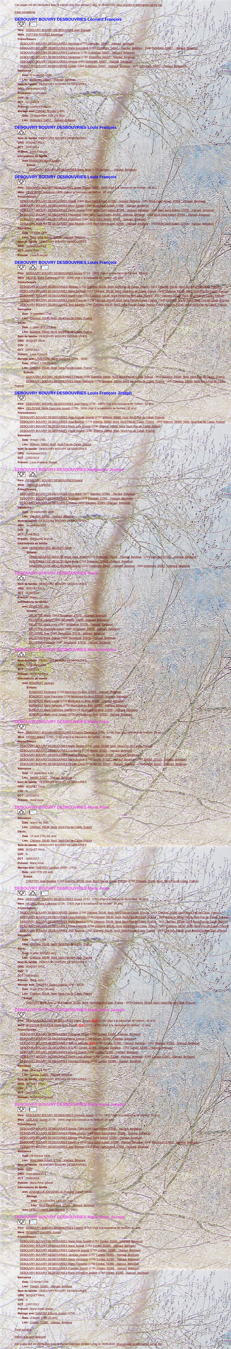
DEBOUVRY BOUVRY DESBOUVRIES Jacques (49, 286)
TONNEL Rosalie (45, 111)
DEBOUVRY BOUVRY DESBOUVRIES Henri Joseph (52, 205)
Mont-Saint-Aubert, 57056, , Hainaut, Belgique (112, 201)
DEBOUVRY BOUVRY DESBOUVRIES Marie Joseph (52, 746)
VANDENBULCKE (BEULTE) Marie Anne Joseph (58, 557)
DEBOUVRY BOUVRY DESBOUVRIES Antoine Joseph (53, 1052)
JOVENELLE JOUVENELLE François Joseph (56, 1191)
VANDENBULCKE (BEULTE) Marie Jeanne (55, 566)
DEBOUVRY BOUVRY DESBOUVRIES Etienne (48, 1137)
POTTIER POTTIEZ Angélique (44, 34)
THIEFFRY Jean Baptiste (41, 881)
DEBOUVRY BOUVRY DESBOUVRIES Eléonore (49, 1142)
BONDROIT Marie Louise (44, 701)
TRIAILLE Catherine (38, 485)
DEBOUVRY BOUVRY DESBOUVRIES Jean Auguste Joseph (57, 417)
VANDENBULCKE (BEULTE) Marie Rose (53, 561)
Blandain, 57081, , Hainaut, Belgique (112, 494)
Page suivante (23, 1329)
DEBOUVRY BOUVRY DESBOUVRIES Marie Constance (54, 48)
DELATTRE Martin (40, 615)
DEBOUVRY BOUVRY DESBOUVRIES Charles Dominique (61, 732)
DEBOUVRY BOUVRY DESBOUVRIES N (45, 1047)
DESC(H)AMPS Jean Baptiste (47, 1209)
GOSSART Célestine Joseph (43, 1232)
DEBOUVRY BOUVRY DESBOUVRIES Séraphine (50, 57)
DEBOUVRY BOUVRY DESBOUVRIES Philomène (50, 214)
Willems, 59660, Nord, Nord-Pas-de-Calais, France (133, 417)
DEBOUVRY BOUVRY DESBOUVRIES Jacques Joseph (54, 1254)
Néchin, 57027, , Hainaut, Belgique (110, 750)
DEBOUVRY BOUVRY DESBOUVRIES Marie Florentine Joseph (58, 1272)
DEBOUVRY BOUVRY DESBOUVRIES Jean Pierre (57, 403)
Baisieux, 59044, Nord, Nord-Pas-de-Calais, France (61, 331)
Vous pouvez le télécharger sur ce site (139, 5)
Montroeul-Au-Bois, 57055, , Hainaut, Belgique (92, 692)
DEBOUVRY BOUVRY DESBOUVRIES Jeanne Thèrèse (54, 755)
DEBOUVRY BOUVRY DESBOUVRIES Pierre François (53, 300)
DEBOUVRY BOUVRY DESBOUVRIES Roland (54, 480)
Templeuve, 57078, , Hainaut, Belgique (83, 615)
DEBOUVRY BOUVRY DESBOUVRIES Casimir (54, 1227)
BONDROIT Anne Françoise (46, 696)
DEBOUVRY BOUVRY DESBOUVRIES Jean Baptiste (58, 30)
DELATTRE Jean (39, 606)
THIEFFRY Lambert (47, 867)
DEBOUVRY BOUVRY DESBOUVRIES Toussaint (49, 498)
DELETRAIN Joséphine (40, 192)
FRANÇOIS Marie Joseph (44, 160)
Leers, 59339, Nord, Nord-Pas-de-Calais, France (122, 746)
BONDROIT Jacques (41, 683)
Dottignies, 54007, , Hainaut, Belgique (110, 43)
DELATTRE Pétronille (42, 642)
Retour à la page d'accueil (30, 1336)
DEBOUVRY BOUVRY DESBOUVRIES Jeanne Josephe (57, 1043)
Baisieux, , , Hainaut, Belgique (117, 169)
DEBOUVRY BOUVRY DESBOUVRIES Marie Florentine (60, 381)
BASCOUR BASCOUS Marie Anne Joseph (55, 1025)
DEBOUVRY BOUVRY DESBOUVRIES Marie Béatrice (52, 291)
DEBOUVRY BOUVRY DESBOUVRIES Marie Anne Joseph (55, 1241)
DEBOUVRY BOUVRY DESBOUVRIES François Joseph (54, 1268)
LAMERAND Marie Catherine (52, 358)
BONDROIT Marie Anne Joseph (48, 714)
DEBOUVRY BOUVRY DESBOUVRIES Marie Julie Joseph (55, 426)
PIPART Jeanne (35, 737)
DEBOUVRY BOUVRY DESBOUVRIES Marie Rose (60, 169)
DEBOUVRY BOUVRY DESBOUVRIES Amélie (48, 66)
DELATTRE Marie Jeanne (44, 638)
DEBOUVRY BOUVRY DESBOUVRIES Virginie (48, 61)
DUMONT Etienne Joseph (51, 1313)
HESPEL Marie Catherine (41, 277)
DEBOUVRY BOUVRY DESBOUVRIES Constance (50, 750)
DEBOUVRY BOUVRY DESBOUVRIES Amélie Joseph (53, 1133)
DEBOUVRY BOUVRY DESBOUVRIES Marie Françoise (54, 1263)
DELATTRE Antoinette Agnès (46, 629)
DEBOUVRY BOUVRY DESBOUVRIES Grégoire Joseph (60, 1115)
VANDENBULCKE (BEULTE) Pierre (50, 548)
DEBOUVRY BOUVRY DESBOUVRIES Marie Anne (51, 295)
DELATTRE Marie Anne (43, 624)
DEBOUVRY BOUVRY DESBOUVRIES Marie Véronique (54, 1259)
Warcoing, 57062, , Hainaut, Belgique (173, 557)
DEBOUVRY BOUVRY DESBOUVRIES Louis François (53, 917)
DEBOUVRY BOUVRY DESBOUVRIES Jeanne (48, 503)
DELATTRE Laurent (41, 620)
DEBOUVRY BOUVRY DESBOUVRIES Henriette (49, 43)
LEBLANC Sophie (37, 1119)
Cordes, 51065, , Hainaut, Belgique (119, 1034)
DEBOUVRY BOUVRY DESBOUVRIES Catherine (50, 52)
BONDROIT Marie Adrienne (45, 705)
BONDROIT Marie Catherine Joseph (51, 710)
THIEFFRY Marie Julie (39, 1002)
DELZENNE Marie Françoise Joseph (48, 408)
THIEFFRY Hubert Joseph (51, 984)
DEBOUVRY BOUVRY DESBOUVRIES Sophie (48, 1128)
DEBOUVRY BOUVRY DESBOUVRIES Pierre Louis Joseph (56, 1056)
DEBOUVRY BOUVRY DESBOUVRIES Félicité (54, 376)
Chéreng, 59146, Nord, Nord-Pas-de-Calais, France (118, 286)
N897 (29, 1169)
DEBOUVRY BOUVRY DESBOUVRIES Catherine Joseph (54, 1034)
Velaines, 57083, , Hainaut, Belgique (176, 1043)
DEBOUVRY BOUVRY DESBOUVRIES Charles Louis (52, 764)
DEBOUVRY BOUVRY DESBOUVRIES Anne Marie (51, 494)
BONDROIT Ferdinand (42, 692)
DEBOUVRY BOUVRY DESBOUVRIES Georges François (55, 1061)
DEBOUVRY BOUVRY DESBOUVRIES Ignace (54, 273)
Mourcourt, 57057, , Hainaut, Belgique (175, 1142)
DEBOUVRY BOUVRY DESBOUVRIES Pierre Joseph (58, 187)
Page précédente (25, 12)
